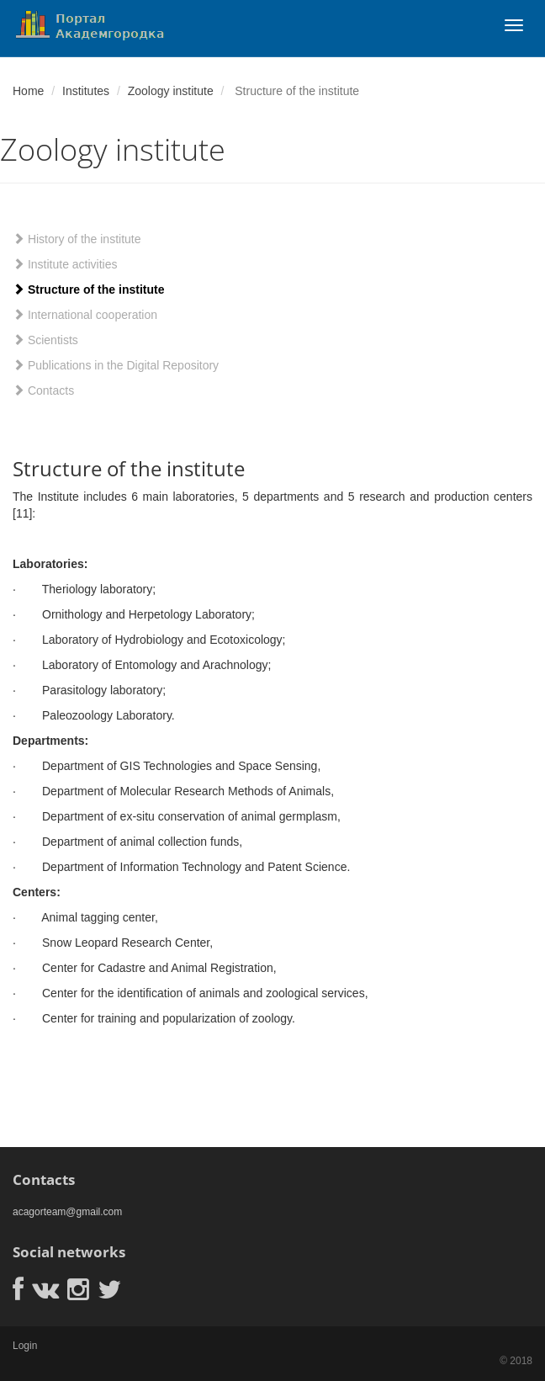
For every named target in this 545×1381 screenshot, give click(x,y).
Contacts (43, 390)
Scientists (45, 340)
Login (25, 1346)
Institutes (85, 91)
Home (28, 91)
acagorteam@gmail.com (67, 1212)
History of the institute (77, 239)
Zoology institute (171, 91)
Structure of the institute (88, 289)
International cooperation (85, 314)
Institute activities (65, 264)
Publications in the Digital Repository (116, 365)
